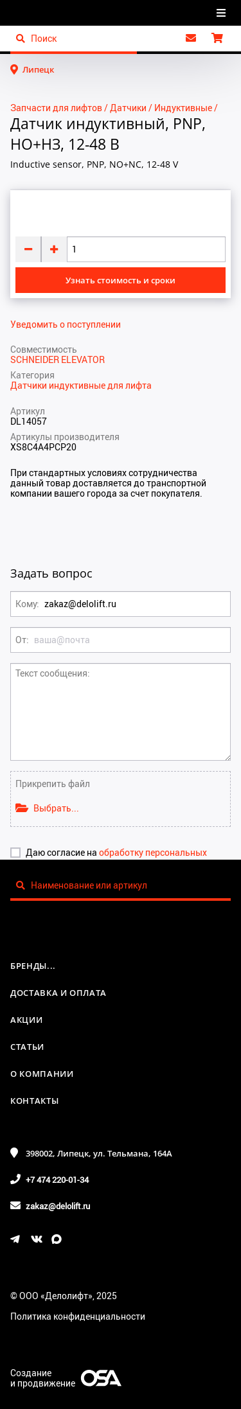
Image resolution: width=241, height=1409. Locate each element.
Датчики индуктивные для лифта (81, 385)
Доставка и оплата (58, 992)
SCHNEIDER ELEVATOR (57, 359)
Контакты (34, 1100)
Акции (26, 1019)
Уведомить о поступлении (65, 324)
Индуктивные (183, 108)
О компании (42, 1073)
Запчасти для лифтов (56, 108)
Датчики (128, 108)
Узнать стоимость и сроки (120, 280)
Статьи (27, 1046)
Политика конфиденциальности (77, 1316)
